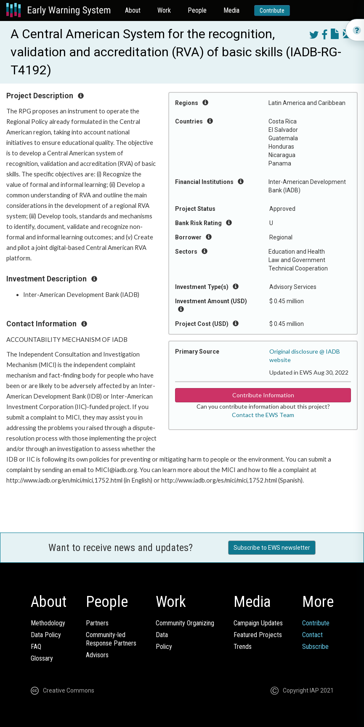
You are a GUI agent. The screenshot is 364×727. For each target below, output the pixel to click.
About (133, 10)
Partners (97, 623)
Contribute (272, 10)
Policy (164, 647)
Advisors (97, 655)
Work (164, 10)
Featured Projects (258, 635)
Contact (312, 635)
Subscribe (315, 647)
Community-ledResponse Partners (111, 639)
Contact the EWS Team (263, 414)
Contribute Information (263, 395)
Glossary (42, 658)
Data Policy (46, 635)
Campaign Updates (258, 623)
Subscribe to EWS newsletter (272, 547)
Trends (243, 647)
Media (231, 10)
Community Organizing (185, 623)
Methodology (48, 623)
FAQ (36, 647)
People (197, 10)
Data (162, 635)
